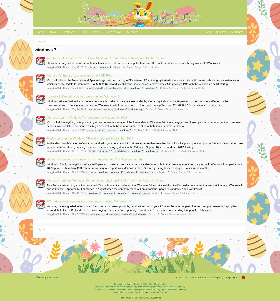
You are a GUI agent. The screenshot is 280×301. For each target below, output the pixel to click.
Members (132, 31)
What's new (114, 31)
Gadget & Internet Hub (146, 67)
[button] (46, 32)
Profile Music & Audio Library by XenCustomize (140, 298)
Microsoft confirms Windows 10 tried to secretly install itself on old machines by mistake (105, 180)
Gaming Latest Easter (48, 277)
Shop (84, 31)
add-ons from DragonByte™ (131, 289)
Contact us (181, 277)
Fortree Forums (160, 292)
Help (228, 277)
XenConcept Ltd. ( (170, 287)
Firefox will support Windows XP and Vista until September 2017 (90, 138)
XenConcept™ (144, 287)
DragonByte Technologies (167, 289)
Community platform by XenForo (140, 284)
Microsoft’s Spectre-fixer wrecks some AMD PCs (79, 75)
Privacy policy (216, 277)
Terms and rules (198, 277)
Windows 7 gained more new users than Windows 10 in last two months (95, 159)
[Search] (237, 32)
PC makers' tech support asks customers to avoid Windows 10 (89, 201)
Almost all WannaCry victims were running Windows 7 (83, 96)
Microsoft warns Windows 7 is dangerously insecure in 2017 (87, 117)
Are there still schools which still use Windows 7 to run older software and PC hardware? (106, 58)
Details (181, 287)
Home (40, 31)
